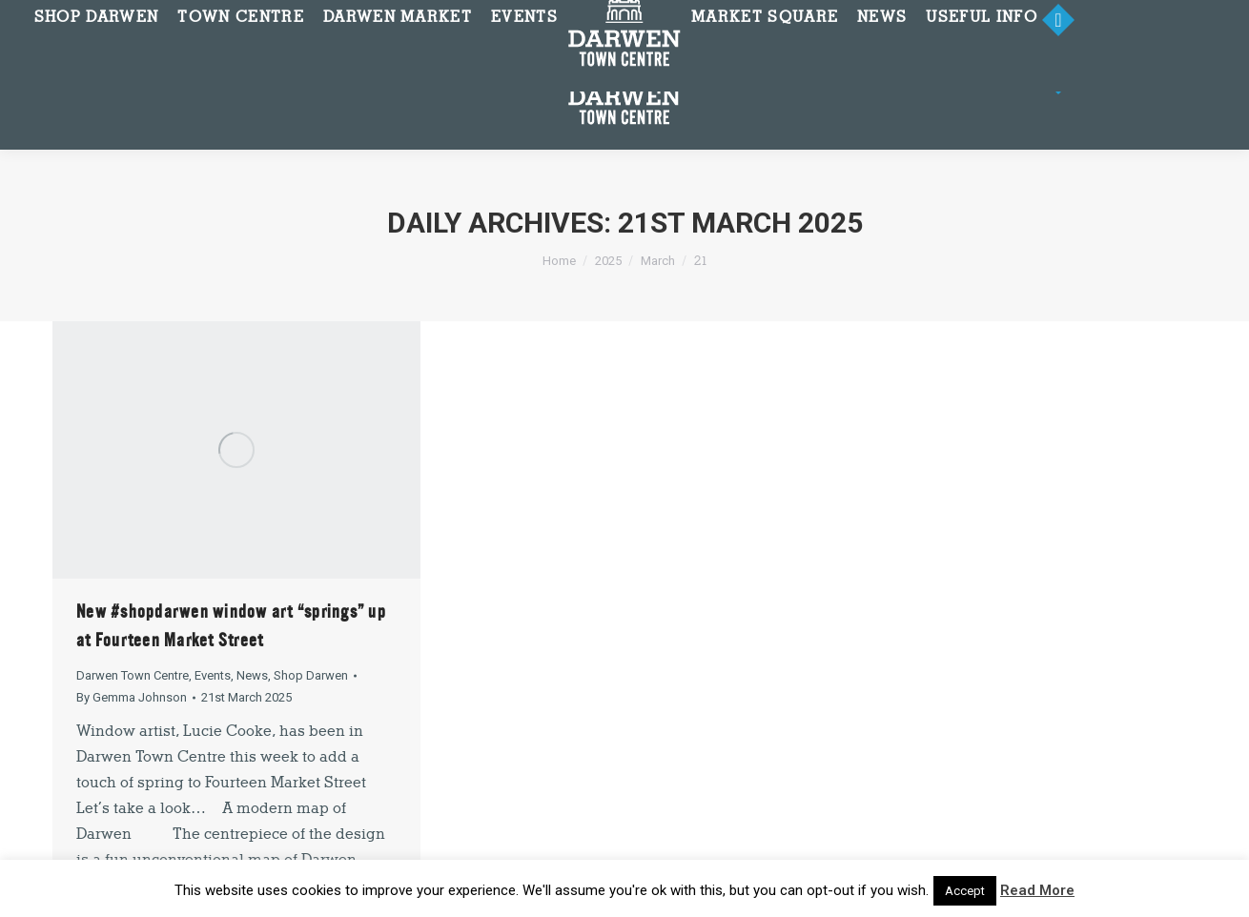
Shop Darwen (311, 675)
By (131, 697)
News (252, 675)
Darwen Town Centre (132, 675)
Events (213, 675)
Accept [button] (965, 891)
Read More (1037, 890)
